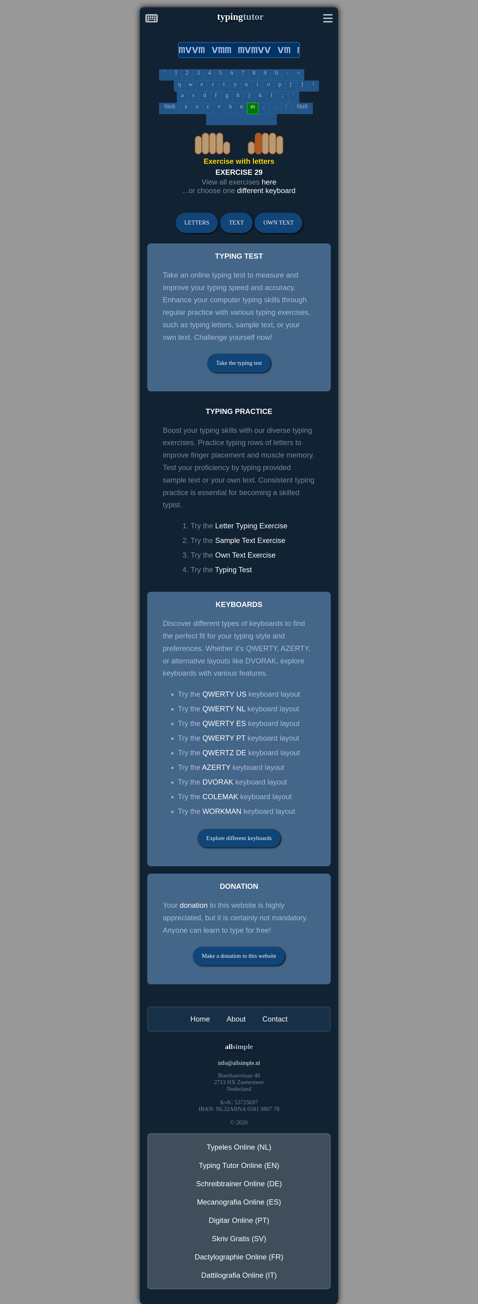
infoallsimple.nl (239, 1063)
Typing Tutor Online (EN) (239, 1165)
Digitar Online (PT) (239, 1220)
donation (194, 905)
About (236, 1019)
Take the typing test (239, 363)
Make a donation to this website (239, 956)
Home (200, 1019)
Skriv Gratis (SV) (239, 1238)
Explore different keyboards (239, 838)
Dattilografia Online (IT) (239, 1275)
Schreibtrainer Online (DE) (239, 1184)
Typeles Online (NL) (239, 1147)
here (269, 182)
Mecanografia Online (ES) (239, 1202)
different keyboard (266, 190)
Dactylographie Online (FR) (239, 1257)
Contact (275, 1019)
